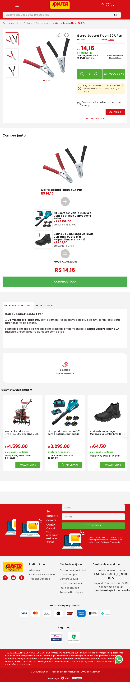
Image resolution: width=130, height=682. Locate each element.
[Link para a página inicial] (5, 23)
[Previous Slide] (5, 435)
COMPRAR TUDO (65, 281)
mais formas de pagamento (115, 56)
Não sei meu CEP (94, 118)
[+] (96, 74)
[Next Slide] (124, 435)
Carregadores (43, 23)
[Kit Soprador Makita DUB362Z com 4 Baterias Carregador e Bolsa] (65, 433)
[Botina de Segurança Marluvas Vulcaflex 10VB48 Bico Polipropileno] (107, 433)
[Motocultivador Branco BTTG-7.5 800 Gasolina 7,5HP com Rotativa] (22, 433)
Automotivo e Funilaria (20, 23)
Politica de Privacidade (110, 542)
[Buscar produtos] (116, 15)
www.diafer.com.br (90, 671)
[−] (82, 74)
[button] (58, 35)
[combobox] (62, 15)
